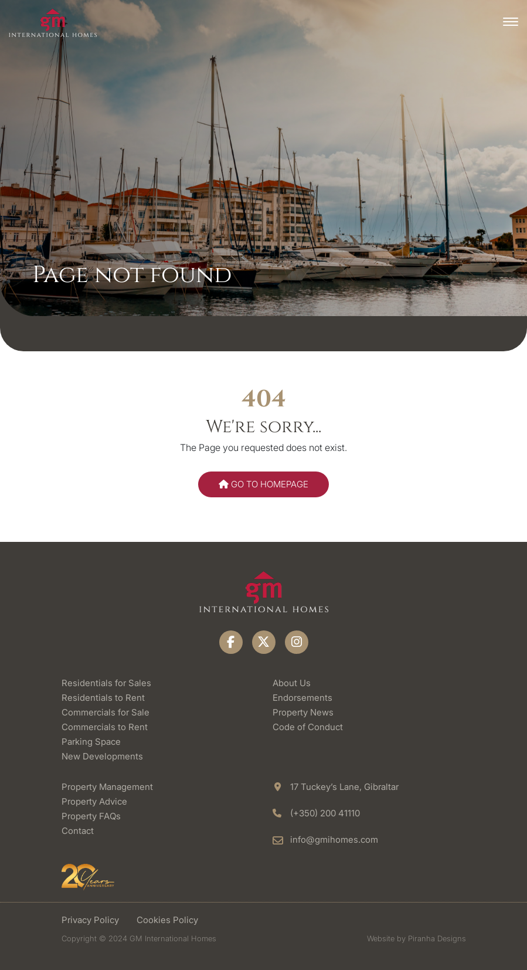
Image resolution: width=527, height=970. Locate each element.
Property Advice (94, 801)
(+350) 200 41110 (325, 813)
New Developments (102, 756)
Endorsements (302, 697)
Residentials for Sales (106, 683)
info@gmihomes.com (334, 839)
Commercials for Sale (105, 712)
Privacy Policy (90, 919)
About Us (292, 683)
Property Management (107, 786)
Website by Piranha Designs (416, 938)
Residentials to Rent (103, 697)
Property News (303, 712)
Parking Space (91, 741)
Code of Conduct (308, 726)
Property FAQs (91, 816)
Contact (78, 830)
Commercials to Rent (105, 726)
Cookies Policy (167, 919)
